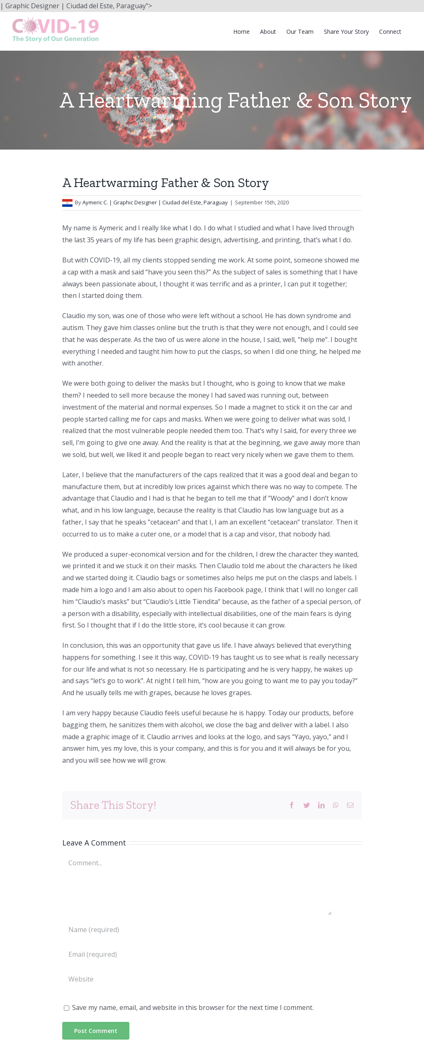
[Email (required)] (197, 954)
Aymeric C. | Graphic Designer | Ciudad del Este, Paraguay (155, 202)
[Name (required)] (197, 929)
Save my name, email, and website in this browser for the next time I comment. (193, 1007)
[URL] (197, 979)
